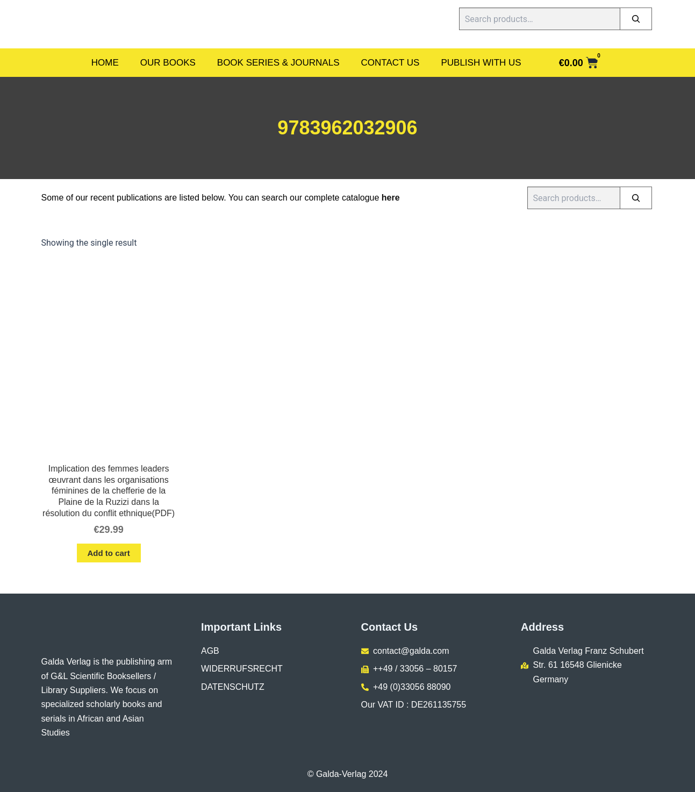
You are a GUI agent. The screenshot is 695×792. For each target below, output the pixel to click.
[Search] (636, 19)
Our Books (168, 63)
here (391, 197)
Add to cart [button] (109, 553)
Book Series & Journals (278, 63)
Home (105, 63)
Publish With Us (481, 63)
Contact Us (390, 63)
